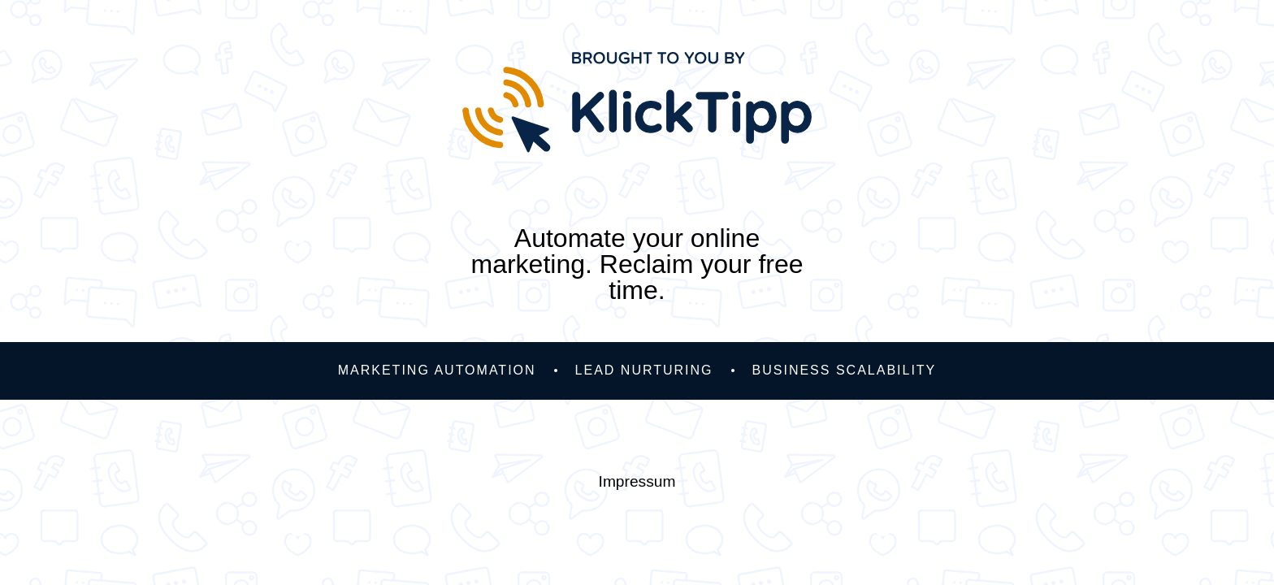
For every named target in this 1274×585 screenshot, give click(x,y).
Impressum (637, 481)
